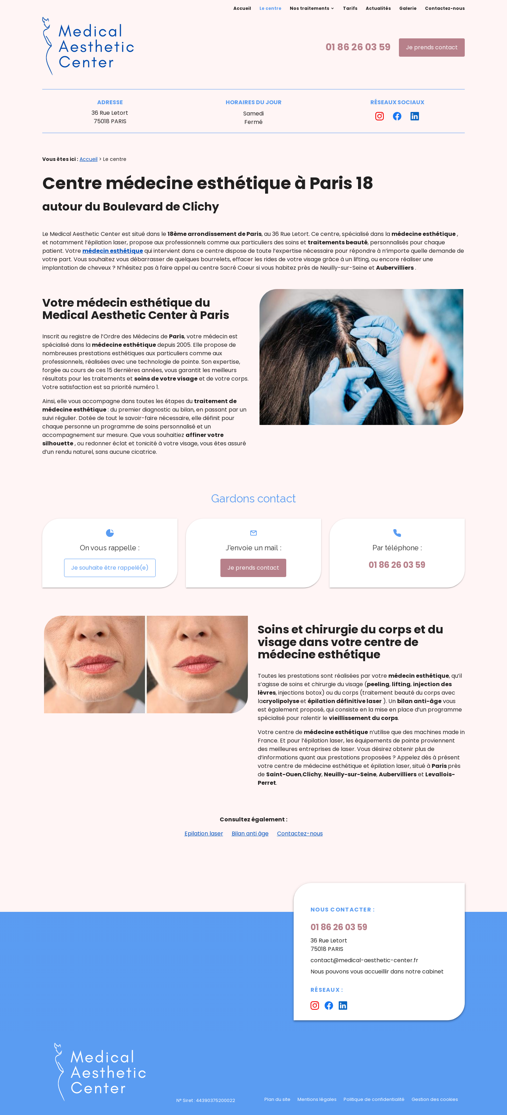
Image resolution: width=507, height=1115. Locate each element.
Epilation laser (203, 833)
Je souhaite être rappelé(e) (110, 568)
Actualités (378, 8)
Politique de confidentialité (374, 1099)
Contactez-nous (445, 8)
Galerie (408, 8)
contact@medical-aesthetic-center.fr (364, 960)
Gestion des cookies (435, 1099)
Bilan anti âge (250, 833)
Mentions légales (317, 1099)
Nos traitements (309, 8)
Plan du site (277, 1099)
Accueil (242, 8)
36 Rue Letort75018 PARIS (110, 117)
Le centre (270, 8)
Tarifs (350, 8)
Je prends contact (432, 47)
